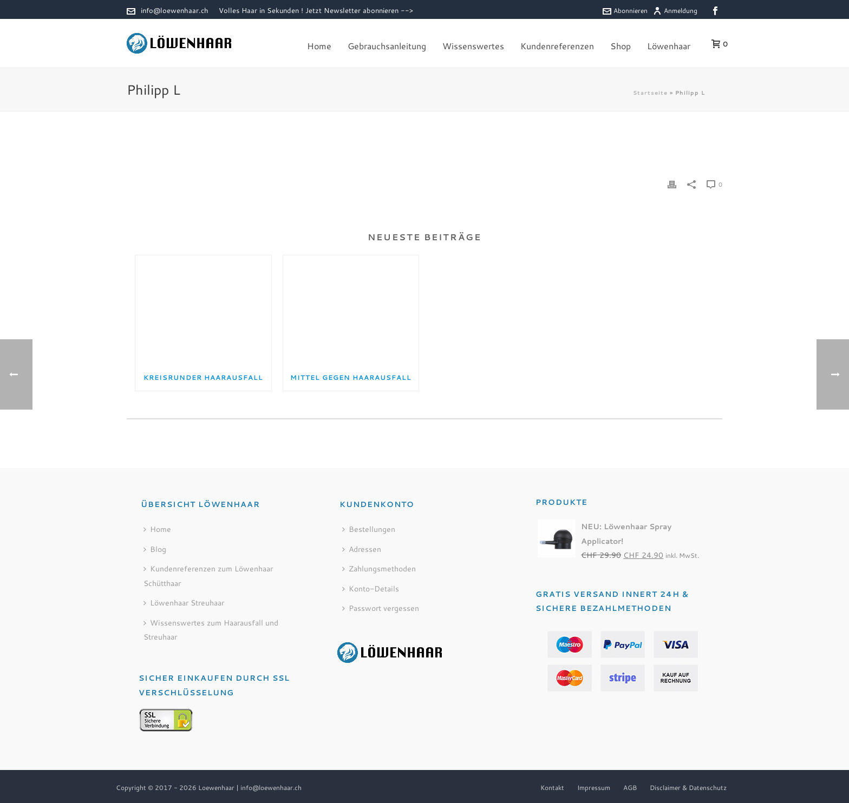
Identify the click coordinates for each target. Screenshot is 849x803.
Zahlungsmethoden (379, 568)
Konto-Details (370, 588)
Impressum (593, 788)
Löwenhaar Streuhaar (183, 602)
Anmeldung (675, 10)
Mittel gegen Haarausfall (351, 377)
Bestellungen (368, 529)
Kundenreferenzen (557, 46)
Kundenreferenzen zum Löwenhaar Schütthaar (208, 576)
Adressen (361, 549)
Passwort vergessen (380, 608)
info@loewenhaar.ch (174, 10)
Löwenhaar (668, 46)
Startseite (650, 92)
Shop (620, 46)
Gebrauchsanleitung (387, 46)
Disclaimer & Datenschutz (688, 788)
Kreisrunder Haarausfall (203, 377)
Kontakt (552, 788)
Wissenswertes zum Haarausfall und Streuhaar (210, 630)
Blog (154, 549)
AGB (630, 788)
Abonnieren (625, 10)
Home (319, 46)
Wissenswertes (473, 46)
